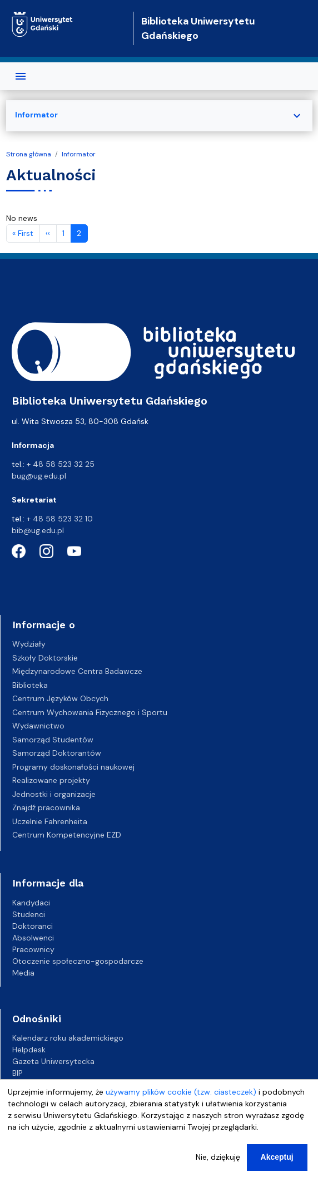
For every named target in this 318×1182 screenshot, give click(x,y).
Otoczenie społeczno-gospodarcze (77, 961)
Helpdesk (29, 1050)
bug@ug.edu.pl (39, 476)
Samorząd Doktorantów (56, 753)
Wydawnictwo (38, 726)
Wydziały (29, 644)
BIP (17, 1073)
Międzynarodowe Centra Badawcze (77, 671)
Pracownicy (33, 949)
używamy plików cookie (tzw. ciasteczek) (181, 1093)
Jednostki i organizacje (54, 794)
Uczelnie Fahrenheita (49, 821)
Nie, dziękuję (218, 1158)
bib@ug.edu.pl (38, 530)
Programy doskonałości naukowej (73, 767)
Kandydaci (31, 903)
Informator (79, 154)
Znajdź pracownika (46, 807)
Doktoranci (32, 926)
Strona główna (28, 154)
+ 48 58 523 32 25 (61, 464)
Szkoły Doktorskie (45, 658)
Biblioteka (30, 685)
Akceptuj (277, 1158)
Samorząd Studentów (52, 740)
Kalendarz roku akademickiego (67, 1038)
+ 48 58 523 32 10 (60, 519)
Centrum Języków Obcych (60, 698)
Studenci (28, 914)
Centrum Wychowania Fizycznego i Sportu (89, 712)
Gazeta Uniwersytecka (53, 1061)
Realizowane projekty (51, 780)
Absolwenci (33, 938)
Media (23, 973)
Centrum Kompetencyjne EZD (66, 835)
